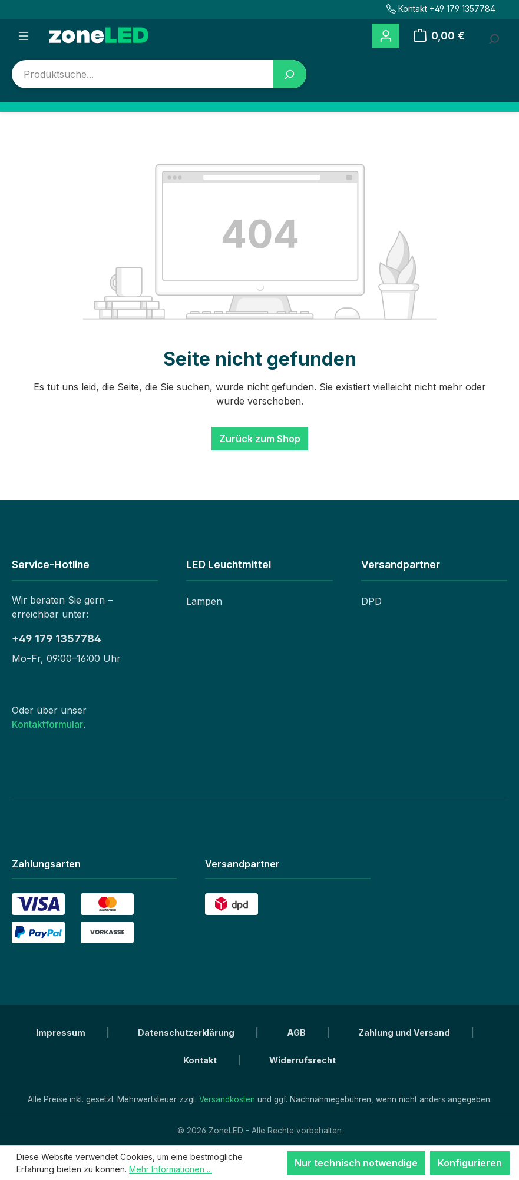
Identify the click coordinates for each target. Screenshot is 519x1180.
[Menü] (23, 36)
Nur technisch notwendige (356, 1163)
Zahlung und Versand (405, 1032)
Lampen (204, 601)
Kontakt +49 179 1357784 (440, 9)
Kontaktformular (47, 724)
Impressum (61, 1032)
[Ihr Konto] (385, 36)
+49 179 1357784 (56, 638)
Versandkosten (227, 1099)
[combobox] (143, 74)
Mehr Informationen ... (170, 1169)
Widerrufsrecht (302, 1060)
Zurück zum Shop (259, 439)
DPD (371, 601)
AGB (297, 1032)
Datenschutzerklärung (187, 1032)
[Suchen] (289, 74)
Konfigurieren (470, 1163)
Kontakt (201, 1060)
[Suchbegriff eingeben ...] (493, 36)
